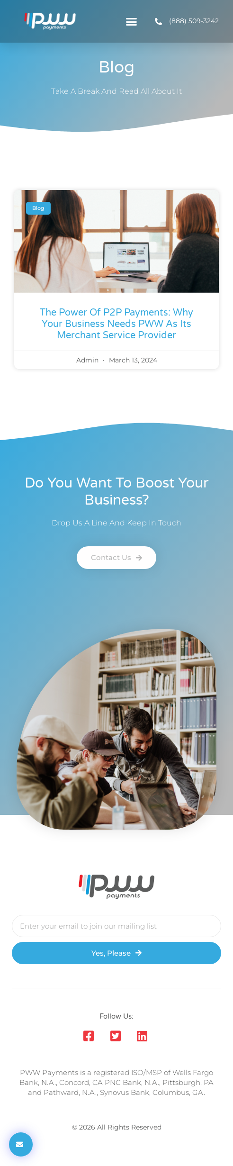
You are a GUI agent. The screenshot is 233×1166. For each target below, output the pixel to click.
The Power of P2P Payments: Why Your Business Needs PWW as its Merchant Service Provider (116, 324)
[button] (132, 21)
